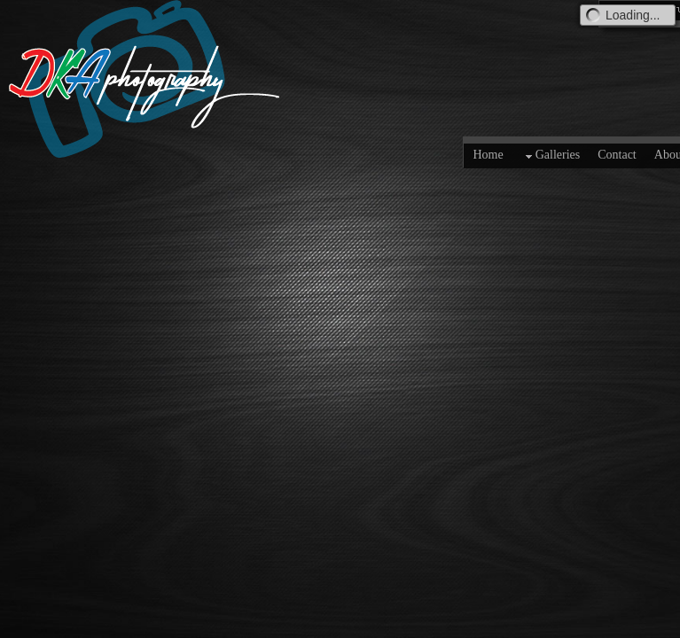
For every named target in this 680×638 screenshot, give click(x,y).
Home (488, 154)
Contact (617, 154)
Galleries (551, 156)
